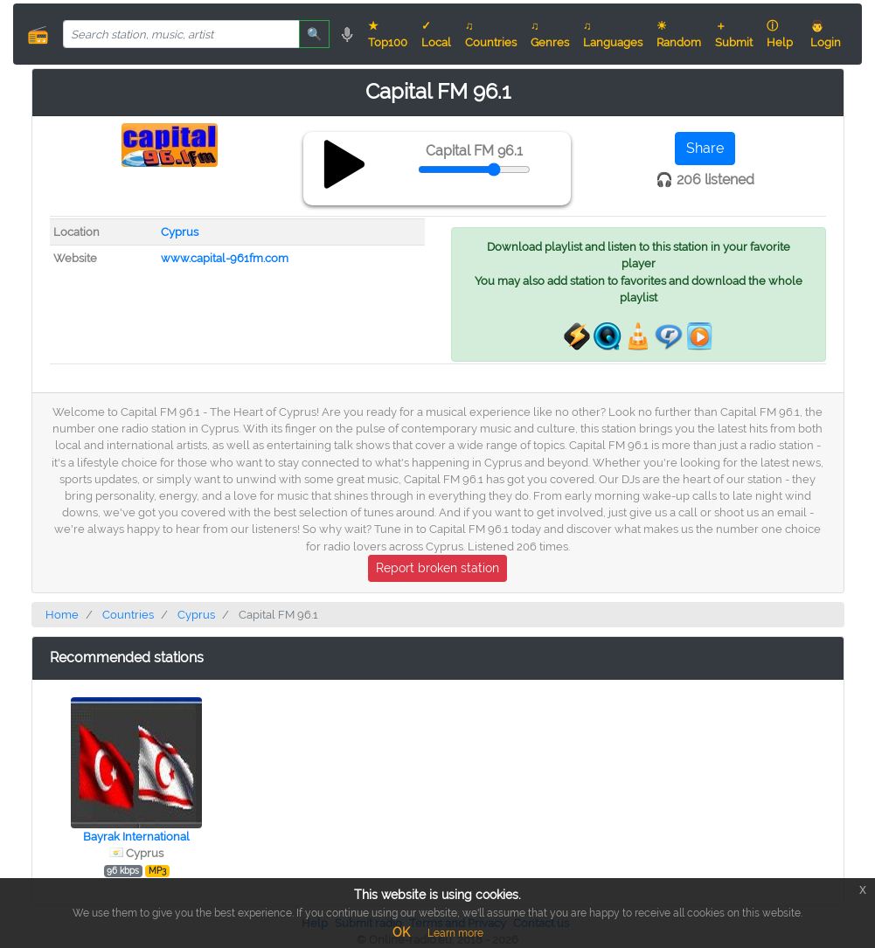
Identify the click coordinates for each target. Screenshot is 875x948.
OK (401, 932)
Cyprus (179, 232)
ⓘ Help (780, 34)
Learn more (455, 933)
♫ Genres (550, 34)
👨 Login (825, 34)
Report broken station (437, 568)
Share (705, 148)
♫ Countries (491, 34)
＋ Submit (734, 34)
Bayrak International (136, 836)
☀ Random (678, 34)
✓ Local (436, 34)
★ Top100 (387, 34)
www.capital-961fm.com (224, 258)
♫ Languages (612, 34)
